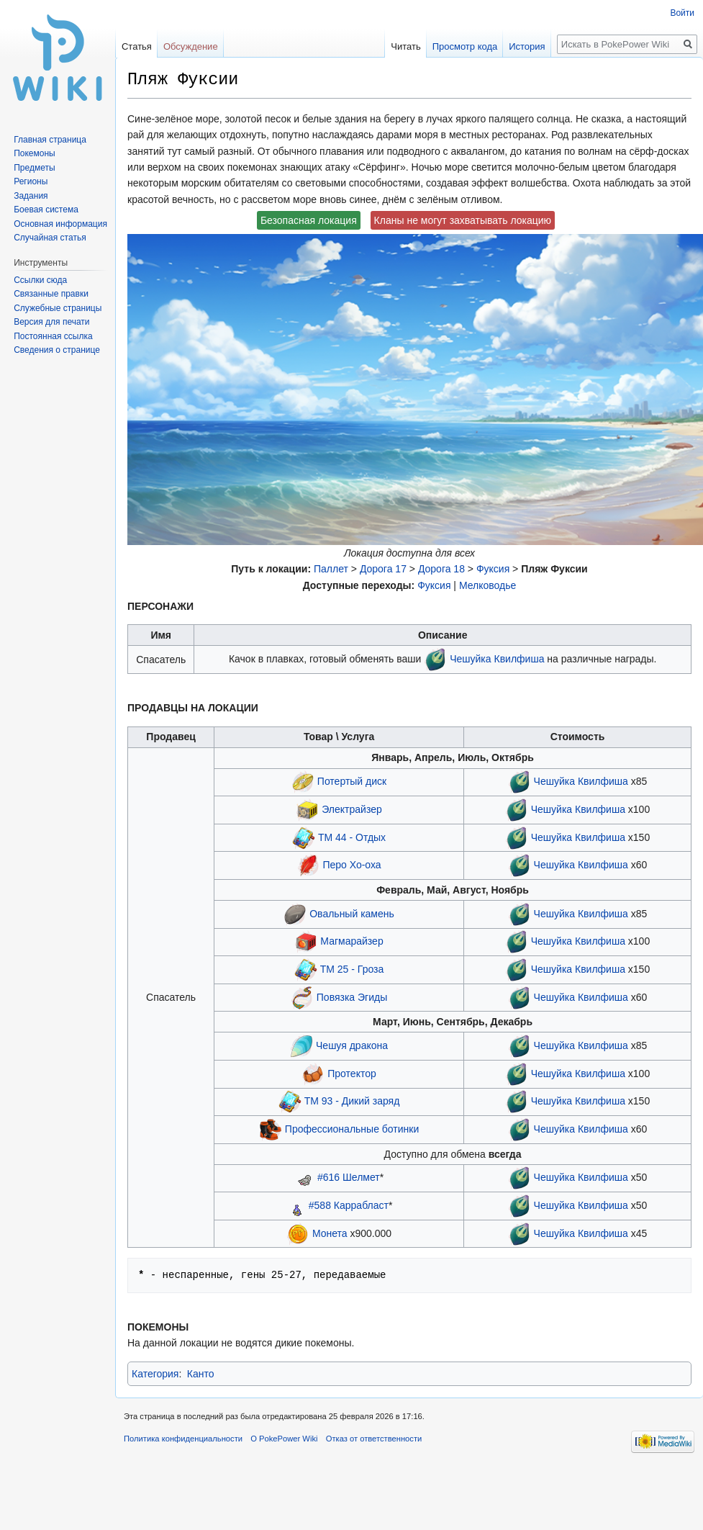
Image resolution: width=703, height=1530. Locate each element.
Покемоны (34, 153)
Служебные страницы (57, 308)
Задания (30, 196)
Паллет (331, 569)
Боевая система (46, 209)
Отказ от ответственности (374, 1438)
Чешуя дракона (352, 1045)
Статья (137, 46)
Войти (682, 13)
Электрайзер (351, 809)
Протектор (351, 1073)
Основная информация (60, 224)
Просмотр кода (465, 46)
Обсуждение (190, 46)
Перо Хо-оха (351, 864)
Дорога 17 (383, 569)
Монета (330, 1232)
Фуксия (492, 569)
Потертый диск (351, 781)
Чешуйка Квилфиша (497, 659)
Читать (405, 46)
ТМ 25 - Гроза (352, 969)
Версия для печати (51, 322)
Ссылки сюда (40, 280)
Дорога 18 (441, 569)
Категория (155, 1374)
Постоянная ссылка (53, 336)
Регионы (30, 181)
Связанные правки (51, 294)
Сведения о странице (57, 350)
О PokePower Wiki (283, 1438)
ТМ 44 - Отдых (352, 836)
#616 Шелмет (348, 1177)
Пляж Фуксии (554, 569)
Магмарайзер (351, 941)
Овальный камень (351, 913)
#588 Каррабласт (349, 1205)
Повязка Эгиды (352, 996)
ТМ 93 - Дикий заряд (352, 1101)
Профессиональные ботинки (352, 1129)
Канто (200, 1374)
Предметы (34, 168)
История (527, 46)
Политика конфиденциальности (183, 1438)
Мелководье (487, 585)
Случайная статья (50, 238)
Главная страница (50, 140)
